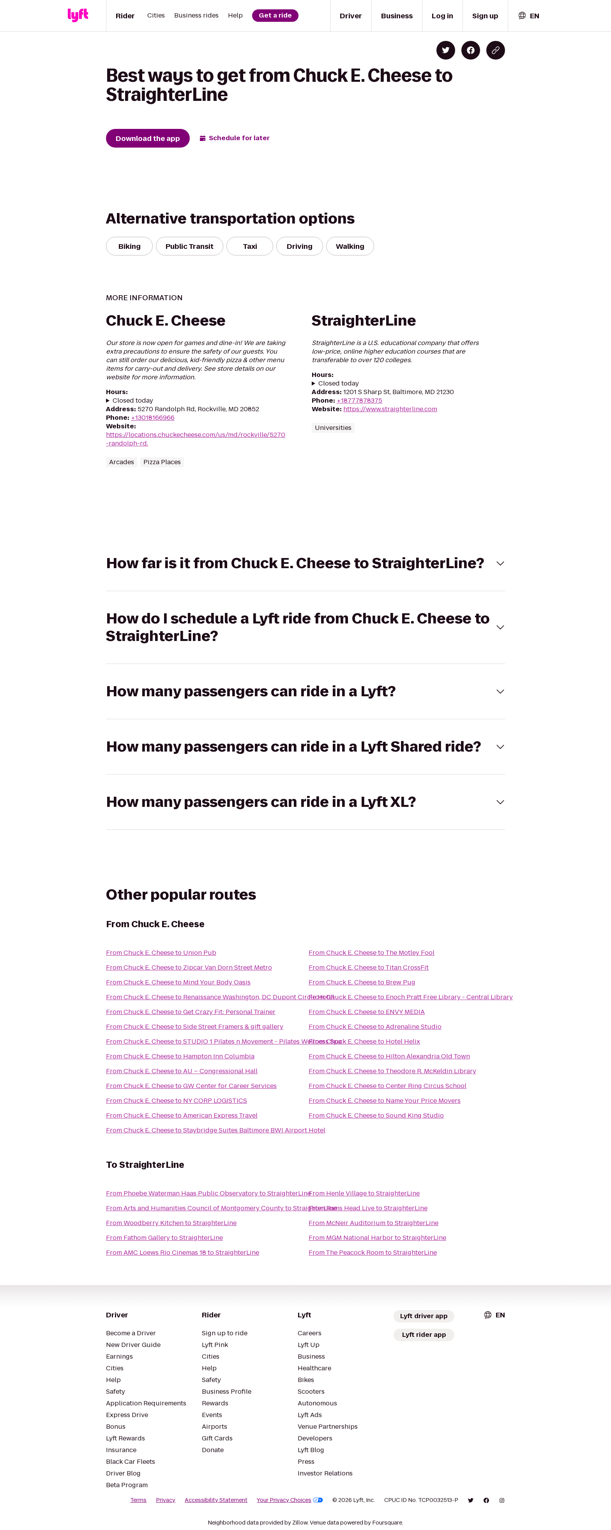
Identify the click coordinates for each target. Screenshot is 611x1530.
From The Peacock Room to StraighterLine (373, 1252)
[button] (305, 563)
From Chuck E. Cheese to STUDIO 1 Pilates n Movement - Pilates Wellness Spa (224, 1041)
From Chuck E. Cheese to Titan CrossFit (369, 967)
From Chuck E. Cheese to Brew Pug (362, 982)
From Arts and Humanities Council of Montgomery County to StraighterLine (221, 1208)
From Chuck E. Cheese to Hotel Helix (364, 1041)
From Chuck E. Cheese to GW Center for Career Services (191, 1085)
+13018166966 (153, 417)
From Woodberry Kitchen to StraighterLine (171, 1222)
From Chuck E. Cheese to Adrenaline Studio (375, 1026)
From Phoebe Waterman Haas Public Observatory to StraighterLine (208, 1193)
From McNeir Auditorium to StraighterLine (373, 1222)
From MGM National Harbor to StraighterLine (377, 1237)
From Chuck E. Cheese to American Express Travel (182, 1115)
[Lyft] (77, 15)
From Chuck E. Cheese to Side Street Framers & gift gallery (194, 1026)
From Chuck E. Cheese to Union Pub (161, 952)
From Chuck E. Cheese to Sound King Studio (376, 1115)
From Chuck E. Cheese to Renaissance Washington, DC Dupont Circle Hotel (220, 997)
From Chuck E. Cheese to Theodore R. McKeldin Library (392, 1071)
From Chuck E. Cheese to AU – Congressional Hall (182, 1071)
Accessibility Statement (216, 1500)
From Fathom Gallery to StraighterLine (164, 1237)
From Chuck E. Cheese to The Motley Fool (371, 952)
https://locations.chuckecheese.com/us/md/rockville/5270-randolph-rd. (195, 439)
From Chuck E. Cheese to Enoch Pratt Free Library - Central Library (411, 997)
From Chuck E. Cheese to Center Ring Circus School (387, 1085)
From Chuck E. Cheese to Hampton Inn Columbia (180, 1056)
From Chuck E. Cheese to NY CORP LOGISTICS (176, 1100)
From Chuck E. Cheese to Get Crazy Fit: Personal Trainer (190, 1011)
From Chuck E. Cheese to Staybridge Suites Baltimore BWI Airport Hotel (215, 1130)
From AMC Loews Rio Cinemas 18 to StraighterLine (182, 1252)
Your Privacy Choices (290, 1500)
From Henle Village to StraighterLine (364, 1193)
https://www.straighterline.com (390, 409)
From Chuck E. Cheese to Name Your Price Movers (385, 1100)
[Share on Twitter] (445, 50)
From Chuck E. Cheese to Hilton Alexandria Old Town (389, 1056)
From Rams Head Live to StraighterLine (368, 1208)
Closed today (133, 400)
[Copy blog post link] (495, 50)
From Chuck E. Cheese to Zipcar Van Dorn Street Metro (189, 967)
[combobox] (528, 16)
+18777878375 (359, 400)
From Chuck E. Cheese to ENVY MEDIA (367, 1011)
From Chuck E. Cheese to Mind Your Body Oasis (178, 982)
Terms (138, 1500)
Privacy (165, 1500)
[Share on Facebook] (470, 50)
